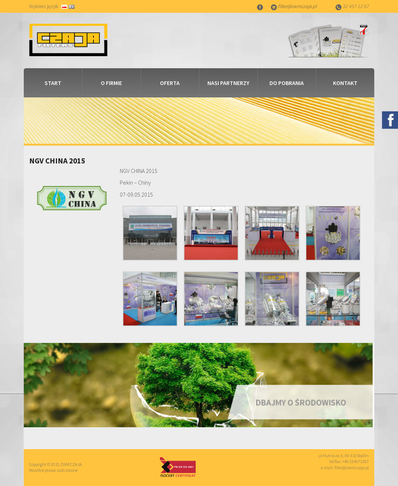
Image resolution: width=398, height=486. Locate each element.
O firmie (111, 82)
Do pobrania (286, 82)
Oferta (170, 82)
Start (53, 82)
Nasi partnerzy (228, 82)
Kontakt (345, 82)
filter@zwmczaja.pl (297, 6)
